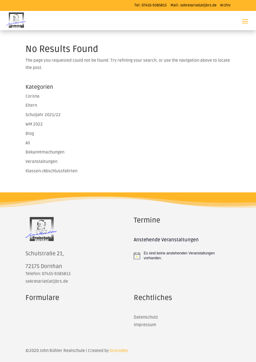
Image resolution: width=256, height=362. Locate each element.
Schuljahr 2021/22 (43, 114)
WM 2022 (34, 124)
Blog (29, 133)
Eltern (31, 105)
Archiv (225, 5)
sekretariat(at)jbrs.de (198, 5)
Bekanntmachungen (44, 152)
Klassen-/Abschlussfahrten (51, 171)
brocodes (119, 350)
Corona (32, 96)
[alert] (182, 256)
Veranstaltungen (41, 161)
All (27, 143)
